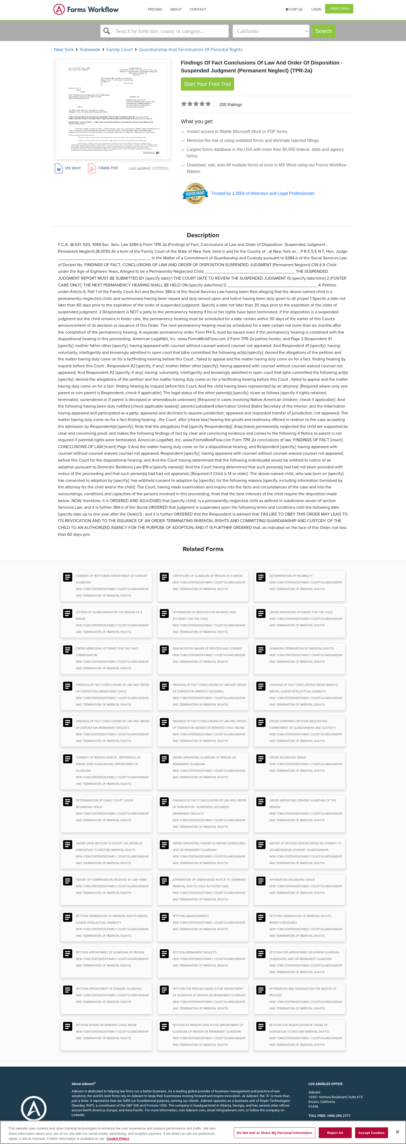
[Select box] (164, 31)
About (176, 9)
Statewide (90, 49)
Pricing (155, 9)
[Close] (397, 1132)
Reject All (335, 1133)
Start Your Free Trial (207, 84)
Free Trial (339, 9)
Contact (198, 9)
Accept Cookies (371, 1133)
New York (64, 49)
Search (323, 31)
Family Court (119, 49)
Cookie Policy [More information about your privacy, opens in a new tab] (118, 1139)
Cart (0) (294, 9)
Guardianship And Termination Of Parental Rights (191, 49)
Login (316, 9)
